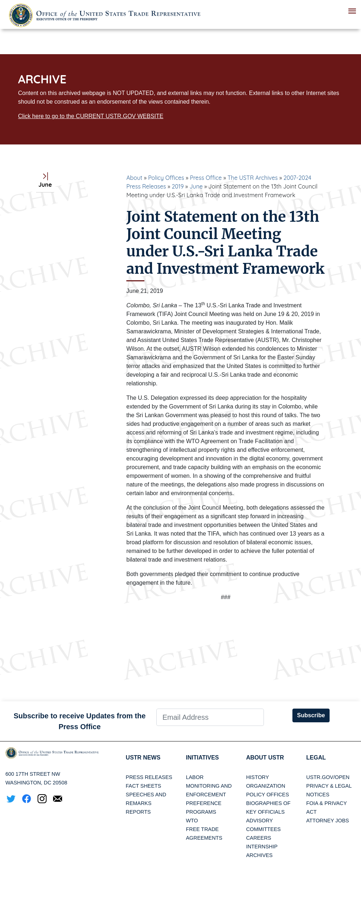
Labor (195, 777)
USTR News (143, 757)
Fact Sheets (143, 786)
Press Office (206, 177)
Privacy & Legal (329, 786)
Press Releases (149, 777)
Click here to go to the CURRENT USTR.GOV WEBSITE (90, 116)
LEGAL (316, 757)
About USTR (265, 757)
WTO (192, 820)
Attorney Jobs (327, 820)
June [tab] (45, 180)
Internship (262, 846)
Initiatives (202, 757)
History (257, 777)
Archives (259, 855)
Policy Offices (166, 177)
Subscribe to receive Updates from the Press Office (80, 721)
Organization (265, 786)
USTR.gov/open (327, 777)
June (196, 186)
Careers (258, 838)
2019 (178, 186)
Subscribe (311, 715)
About (134, 177)
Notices (317, 794)
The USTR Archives (252, 177)
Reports (138, 812)
